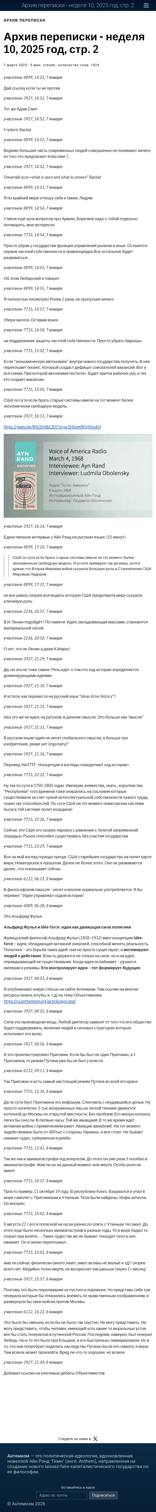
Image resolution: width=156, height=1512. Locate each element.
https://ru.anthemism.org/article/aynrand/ (40, 1001)
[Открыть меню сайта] (146, 5)
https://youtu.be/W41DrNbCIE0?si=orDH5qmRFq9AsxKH (52, 427)
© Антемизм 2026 (26, 1503)
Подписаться (103, 1495)
